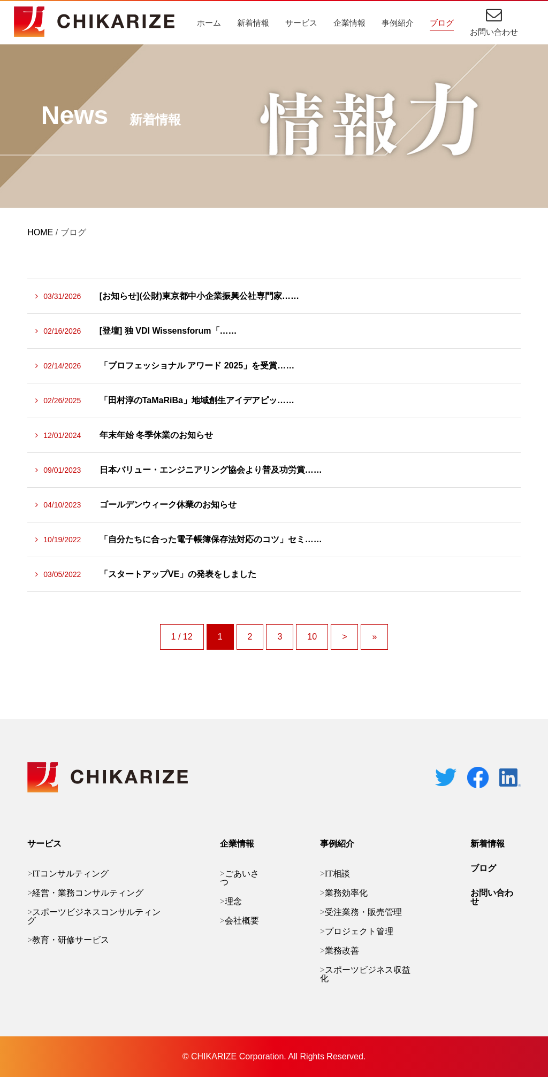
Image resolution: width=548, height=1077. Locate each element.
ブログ (442, 22)
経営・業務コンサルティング (87, 892)
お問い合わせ (494, 31)
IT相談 (337, 873)
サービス (301, 22)
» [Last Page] (374, 636)
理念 (233, 901)
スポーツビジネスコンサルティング (94, 916)
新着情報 (253, 22)
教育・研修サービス (70, 939)
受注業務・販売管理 (363, 912)
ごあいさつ (239, 878)
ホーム (209, 22)
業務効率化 (346, 892)
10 (312, 636)
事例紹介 (398, 22)
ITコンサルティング (70, 873)
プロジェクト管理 (359, 931)
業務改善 (342, 950)
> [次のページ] (344, 636)
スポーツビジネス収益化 (365, 974)
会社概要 (242, 920)
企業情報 (349, 22)
